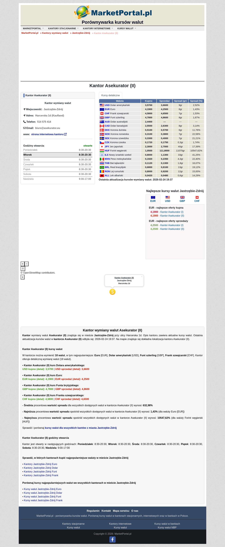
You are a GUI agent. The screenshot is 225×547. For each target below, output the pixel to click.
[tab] (153, 199)
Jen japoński (116, 146)
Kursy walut (73, 527)
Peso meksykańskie (121, 158)
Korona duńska (118, 130)
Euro (112, 109)
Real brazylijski (118, 167)
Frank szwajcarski (119, 113)
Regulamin (93, 511)
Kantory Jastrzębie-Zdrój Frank (41, 475)
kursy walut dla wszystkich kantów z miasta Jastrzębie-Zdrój (81, 428)
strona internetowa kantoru (49, 134)
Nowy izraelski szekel (120, 154)
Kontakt (106, 511)
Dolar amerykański (120, 105)
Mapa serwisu (121, 511)
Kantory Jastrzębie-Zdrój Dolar (41, 468)
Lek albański (116, 175)
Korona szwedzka (119, 138)
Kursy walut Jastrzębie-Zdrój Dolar (43, 493)
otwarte (87, 145)
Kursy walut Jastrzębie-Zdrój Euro (42, 489)
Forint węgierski (118, 150)
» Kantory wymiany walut (54, 33)
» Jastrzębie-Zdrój (80, 33)
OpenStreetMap (32, 272)
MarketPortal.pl (29, 33)
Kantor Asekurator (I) (171, 212)
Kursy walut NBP (167, 527)
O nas (134, 511)
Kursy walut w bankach (167, 523)
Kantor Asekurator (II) (172, 215)
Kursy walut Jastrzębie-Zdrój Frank (43, 500)
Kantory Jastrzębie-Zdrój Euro (40, 464)
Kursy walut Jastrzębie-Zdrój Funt (42, 496)
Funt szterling (117, 117)
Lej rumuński (117, 171)
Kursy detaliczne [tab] (110, 95)
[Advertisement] (112, 58)
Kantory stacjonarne (73, 523)
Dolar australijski (119, 121)
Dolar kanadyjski (119, 125)
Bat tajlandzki (117, 163)
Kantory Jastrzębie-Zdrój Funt (40, 471)
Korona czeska (118, 142)
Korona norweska (120, 134)
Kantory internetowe (120, 523)
